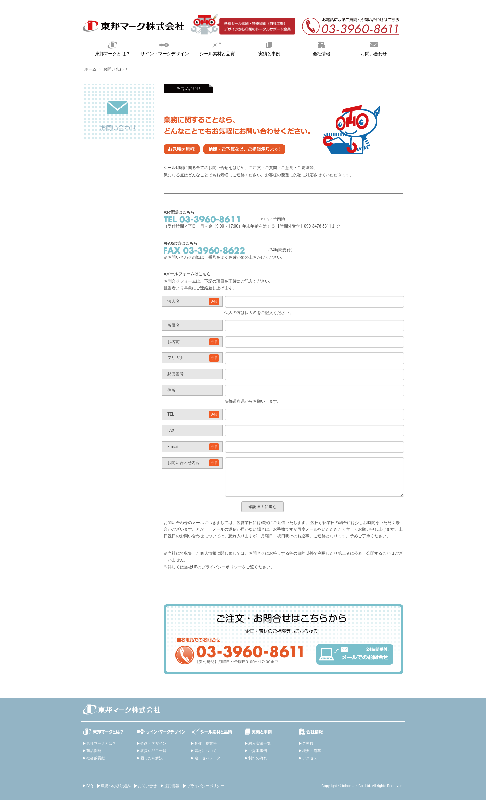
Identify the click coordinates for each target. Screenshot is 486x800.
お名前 (193, 341)
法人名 (193, 301)
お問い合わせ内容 (193, 462)
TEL (193, 414)
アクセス (309, 758)
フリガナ (193, 358)
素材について (205, 751)
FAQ (89, 786)
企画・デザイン (153, 743)
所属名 (173, 325)
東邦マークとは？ (112, 47)
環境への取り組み (116, 786)
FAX (170, 430)
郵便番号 (175, 374)
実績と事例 (269, 47)
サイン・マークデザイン (164, 47)
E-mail (193, 446)
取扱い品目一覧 (153, 751)
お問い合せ (147, 786)
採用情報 (171, 786)
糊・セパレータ (207, 758)
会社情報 (321, 47)
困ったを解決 (151, 758)
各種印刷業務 (205, 743)
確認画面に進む (262, 506)
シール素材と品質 (216, 47)
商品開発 (93, 751)
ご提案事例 (257, 751)
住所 (171, 390)
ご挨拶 (308, 743)
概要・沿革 (311, 751)
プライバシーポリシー (205, 786)
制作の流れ (257, 758)
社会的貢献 (95, 758)
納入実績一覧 (259, 743)
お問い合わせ (373, 47)
